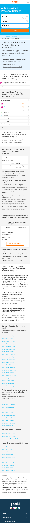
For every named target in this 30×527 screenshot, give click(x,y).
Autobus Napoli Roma (7, 454)
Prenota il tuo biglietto (15, 243)
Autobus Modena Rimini (8, 418)
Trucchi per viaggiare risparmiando (12, 67)
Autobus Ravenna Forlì (8, 407)
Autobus (8, 36)
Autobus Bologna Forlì (7, 425)
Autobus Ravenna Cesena (8, 410)
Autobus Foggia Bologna (8, 378)
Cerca (15, 31)
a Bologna (14, 36)
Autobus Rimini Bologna (8, 354)
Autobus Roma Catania (8, 462)
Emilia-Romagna (10, 398)
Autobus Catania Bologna (8, 341)
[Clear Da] (27, 16)
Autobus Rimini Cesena (8, 412)
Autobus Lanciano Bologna (9, 375)
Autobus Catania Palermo (8, 470)
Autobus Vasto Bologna (8, 372)
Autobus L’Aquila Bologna (8, 383)
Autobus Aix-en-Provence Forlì (10, 439)
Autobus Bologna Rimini (8, 402)
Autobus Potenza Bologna (8, 367)
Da (2, 15)
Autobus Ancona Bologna (8, 380)
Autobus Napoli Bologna (8, 349)
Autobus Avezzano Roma (8, 460)
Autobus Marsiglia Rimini (8, 433)
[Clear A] (27, 21)
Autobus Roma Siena (7, 467)
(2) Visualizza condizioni (6, 127)
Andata (3, 24)
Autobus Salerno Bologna (8, 386)
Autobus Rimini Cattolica (8, 423)
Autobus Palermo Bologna (9, 362)
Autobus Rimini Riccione (8, 404)
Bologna (25, 330)
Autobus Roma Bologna (8, 338)
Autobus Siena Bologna (8, 351)
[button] (28, 2)
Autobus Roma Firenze (8, 465)
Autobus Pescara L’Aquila (8, 457)
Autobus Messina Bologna (9, 370)
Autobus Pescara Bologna (8, 336)
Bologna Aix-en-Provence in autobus (15, 209)
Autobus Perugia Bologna (8, 357)
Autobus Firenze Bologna (8, 344)
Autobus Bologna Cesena (8, 415)
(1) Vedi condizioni (5, 86)
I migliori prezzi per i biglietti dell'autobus (14, 59)
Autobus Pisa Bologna (7, 365)
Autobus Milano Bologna (8, 346)
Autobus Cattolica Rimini (8, 420)
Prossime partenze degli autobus (12, 62)
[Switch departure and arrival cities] (24, 18)
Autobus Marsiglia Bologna (9, 436)
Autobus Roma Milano (7, 449)
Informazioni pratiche (9, 64)
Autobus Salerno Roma (8, 447)
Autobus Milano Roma (7, 452)
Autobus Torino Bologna (8, 359)
